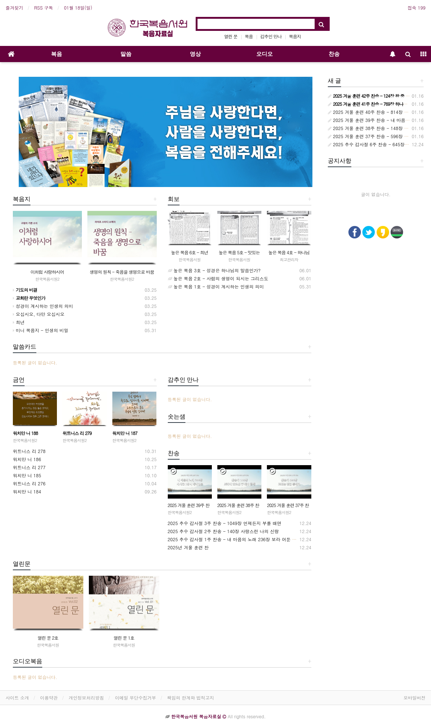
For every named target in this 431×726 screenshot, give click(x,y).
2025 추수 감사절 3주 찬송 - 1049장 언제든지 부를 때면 (225, 523)
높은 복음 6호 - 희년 (189, 252)
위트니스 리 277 (29, 467)
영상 (195, 54)
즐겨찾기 (14, 7)
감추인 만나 (271, 36)
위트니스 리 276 (29, 483)
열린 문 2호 (47, 638)
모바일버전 (414, 697)
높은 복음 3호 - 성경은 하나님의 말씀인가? (214, 270)
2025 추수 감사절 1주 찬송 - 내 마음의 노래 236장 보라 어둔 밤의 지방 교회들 (247, 539)
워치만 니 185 (27, 475)
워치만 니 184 (27, 491)
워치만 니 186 (27, 459)
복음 (249, 36)
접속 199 (416, 7)
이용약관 (49, 697)
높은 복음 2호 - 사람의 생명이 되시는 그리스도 (218, 278)
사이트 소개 (17, 697)
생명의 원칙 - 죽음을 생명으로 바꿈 (122, 272)
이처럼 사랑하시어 (47, 272)
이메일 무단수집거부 (135, 697)
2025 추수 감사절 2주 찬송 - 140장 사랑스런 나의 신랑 (223, 531)
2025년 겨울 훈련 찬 (188, 547)
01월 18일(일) (78, 7)
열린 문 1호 (123, 638)
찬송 (334, 54)
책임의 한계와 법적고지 (190, 697)
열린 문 (231, 36)
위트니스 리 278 (29, 451)
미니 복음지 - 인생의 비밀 (40, 330)
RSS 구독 (43, 7)
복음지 (295, 36)
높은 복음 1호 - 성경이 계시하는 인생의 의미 (216, 286)
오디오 (264, 54)
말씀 (125, 54)
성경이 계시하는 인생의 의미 (43, 306)
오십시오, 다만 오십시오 (39, 314)
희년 (19, 322)
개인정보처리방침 (86, 697)
